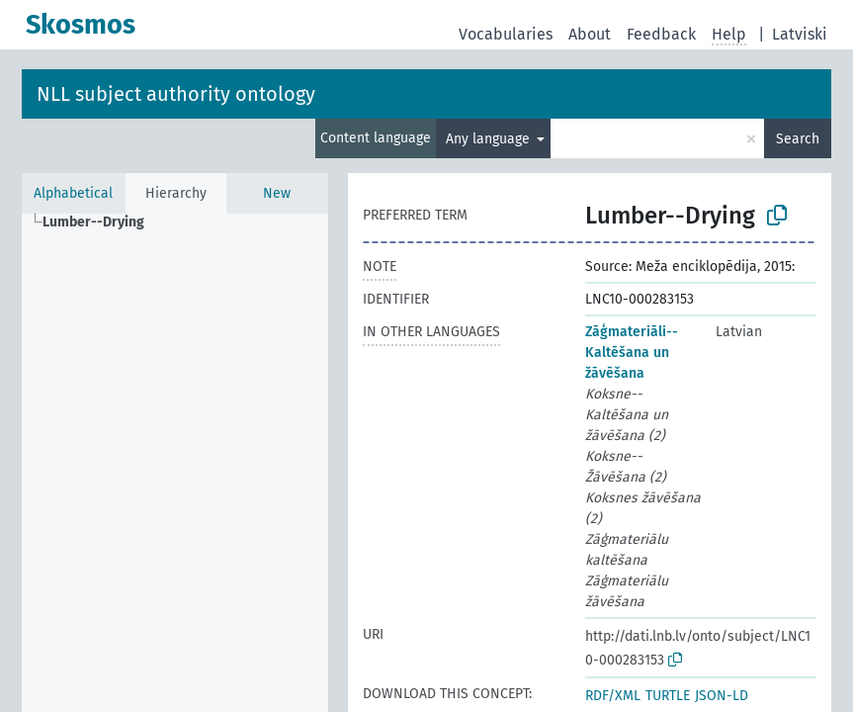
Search (797, 139)
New (277, 193)
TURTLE (667, 695)
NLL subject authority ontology (176, 94)
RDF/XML (612, 695)
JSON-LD (721, 695)
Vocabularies (506, 34)
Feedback (661, 34)
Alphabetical (73, 193)
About (589, 34)
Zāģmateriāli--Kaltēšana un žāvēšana (631, 352)
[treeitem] (102, 222)
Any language (490, 139)
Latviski (799, 34)
